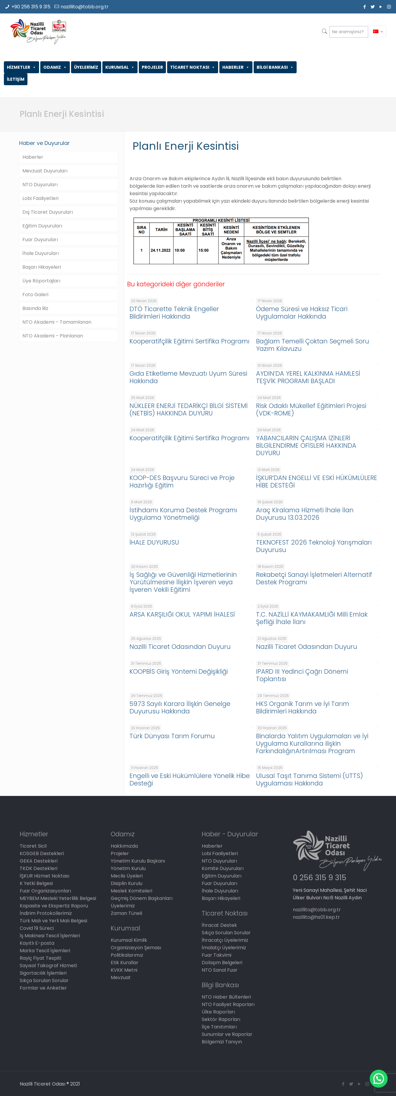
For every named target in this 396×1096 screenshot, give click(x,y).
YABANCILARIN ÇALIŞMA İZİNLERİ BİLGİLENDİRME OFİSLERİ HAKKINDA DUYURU (306, 445)
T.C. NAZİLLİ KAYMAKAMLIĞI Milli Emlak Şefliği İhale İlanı (312, 618)
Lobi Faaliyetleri (40, 198)
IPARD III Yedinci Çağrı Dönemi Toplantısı (302, 675)
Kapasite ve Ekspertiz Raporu (54, 905)
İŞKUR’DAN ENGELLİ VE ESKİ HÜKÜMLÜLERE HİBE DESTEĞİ (316, 481)
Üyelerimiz (123, 905)
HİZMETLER (21, 67)
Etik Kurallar (124, 962)
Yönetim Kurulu (128, 868)
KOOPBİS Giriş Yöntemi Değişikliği (179, 671)
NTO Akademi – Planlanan (52, 335)
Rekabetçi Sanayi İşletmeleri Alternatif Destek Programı (314, 578)
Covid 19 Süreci (37, 928)
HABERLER (235, 67)
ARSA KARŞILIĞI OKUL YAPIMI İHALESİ (182, 614)
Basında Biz (35, 308)
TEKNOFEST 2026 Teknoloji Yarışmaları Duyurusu (314, 546)
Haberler (32, 157)
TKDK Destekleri (38, 868)
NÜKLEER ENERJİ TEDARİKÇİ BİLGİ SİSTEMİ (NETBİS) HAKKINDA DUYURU (189, 409)
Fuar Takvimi (216, 955)
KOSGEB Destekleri (42, 853)
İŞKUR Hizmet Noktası (44, 875)
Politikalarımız (127, 955)
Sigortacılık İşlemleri (43, 973)
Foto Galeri (35, 294)
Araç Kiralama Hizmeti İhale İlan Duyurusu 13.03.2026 (305, 514)
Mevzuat (121, 977)
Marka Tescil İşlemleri (45, 950)
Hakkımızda (124, 846)
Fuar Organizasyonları (45, 890)
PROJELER (152, 67)
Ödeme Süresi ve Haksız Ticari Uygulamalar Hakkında (301, 313)
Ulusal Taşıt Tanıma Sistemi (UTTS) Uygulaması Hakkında (309, 779)
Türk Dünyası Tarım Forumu (172, 736)
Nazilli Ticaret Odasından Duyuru (180, 646)
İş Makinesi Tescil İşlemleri (50, 935)
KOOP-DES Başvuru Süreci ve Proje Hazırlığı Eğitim (182, 481)
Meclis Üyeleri (127, 875)
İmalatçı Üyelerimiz (224, 947)
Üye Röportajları (41, 280)
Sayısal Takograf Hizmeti (48, 965)
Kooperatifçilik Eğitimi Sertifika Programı (189, 341)
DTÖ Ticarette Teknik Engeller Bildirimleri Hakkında (174, 313)
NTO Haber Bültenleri (226, 996)
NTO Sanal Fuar (220, 970)
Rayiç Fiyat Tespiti (40, 958)
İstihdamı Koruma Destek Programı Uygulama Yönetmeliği (183, 514)
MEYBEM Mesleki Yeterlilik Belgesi (58, 898)
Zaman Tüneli (126, 913)
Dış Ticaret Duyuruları (47, 212)
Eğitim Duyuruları (42, 225)
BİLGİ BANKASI (275, 67)
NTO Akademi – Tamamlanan (56, 322)
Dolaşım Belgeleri (222, 962)
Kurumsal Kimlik (129, 940)
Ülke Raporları (218, 1011)
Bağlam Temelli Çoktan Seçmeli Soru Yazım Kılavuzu (312, 345)
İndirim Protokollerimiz (46, 913)
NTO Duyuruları (40, 184)
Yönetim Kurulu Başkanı (138, 860)
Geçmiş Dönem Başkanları (141, 898)
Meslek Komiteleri (131, 890)
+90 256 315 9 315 (30, 6)
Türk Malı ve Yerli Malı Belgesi (53, 920)
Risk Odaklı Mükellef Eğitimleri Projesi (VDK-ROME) (311, 409)
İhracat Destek (219, 925)
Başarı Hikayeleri (41, 267)
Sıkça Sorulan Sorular (44, 980)
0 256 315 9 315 (319, 877)
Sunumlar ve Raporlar (227, 1034)
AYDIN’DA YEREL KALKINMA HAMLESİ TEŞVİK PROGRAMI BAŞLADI (308, 377)
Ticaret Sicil (33, 846)
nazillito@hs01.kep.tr (316, 917)
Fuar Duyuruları (40, 239)
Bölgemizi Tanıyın (222, 1041)
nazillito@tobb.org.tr (85, 6)
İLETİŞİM (15, 79)
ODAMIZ (55, 67)
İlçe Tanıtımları (219, 1026)
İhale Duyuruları (40, 253)
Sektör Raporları (221, 1019)
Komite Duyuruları (223, 868)
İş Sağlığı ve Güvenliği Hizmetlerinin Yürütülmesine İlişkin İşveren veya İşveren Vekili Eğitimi (183, 582)
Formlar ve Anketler (43, 988)
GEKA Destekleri (39, 860)
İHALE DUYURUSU (154, 542)
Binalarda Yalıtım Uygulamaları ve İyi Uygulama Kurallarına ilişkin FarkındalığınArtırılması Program (312, 743)
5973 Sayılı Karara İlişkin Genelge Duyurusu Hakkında (180, 707)
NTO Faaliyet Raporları (228, 1004)
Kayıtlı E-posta (37, 943)
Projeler (120, 853)
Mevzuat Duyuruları (44, 170)
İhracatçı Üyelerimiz (225, 940)
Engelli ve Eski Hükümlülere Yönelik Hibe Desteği (190, 779)
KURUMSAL (120, 67)
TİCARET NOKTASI (192, 67)
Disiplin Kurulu (126, 883)
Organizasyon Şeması (136, 947)
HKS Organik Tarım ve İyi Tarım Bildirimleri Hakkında (302, 707)
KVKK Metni (124, 970)
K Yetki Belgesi (36, 883)
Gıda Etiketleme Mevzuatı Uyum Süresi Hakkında (188, 377)
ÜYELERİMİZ (86, 67)
